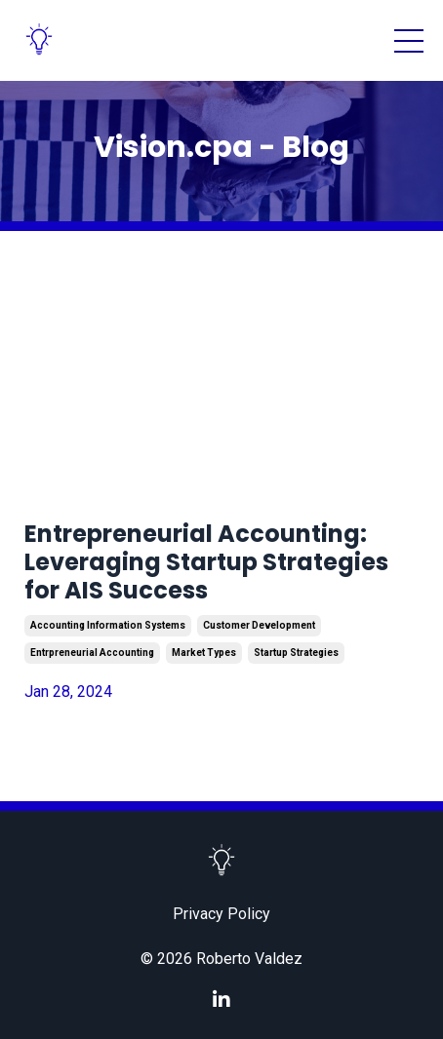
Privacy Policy (221, 913)
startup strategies (296, 652)
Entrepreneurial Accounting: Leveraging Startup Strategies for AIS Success (206, 562)
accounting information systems (107, 625)
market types (204, 652)
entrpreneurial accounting (92, 652)
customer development (259, 625)
